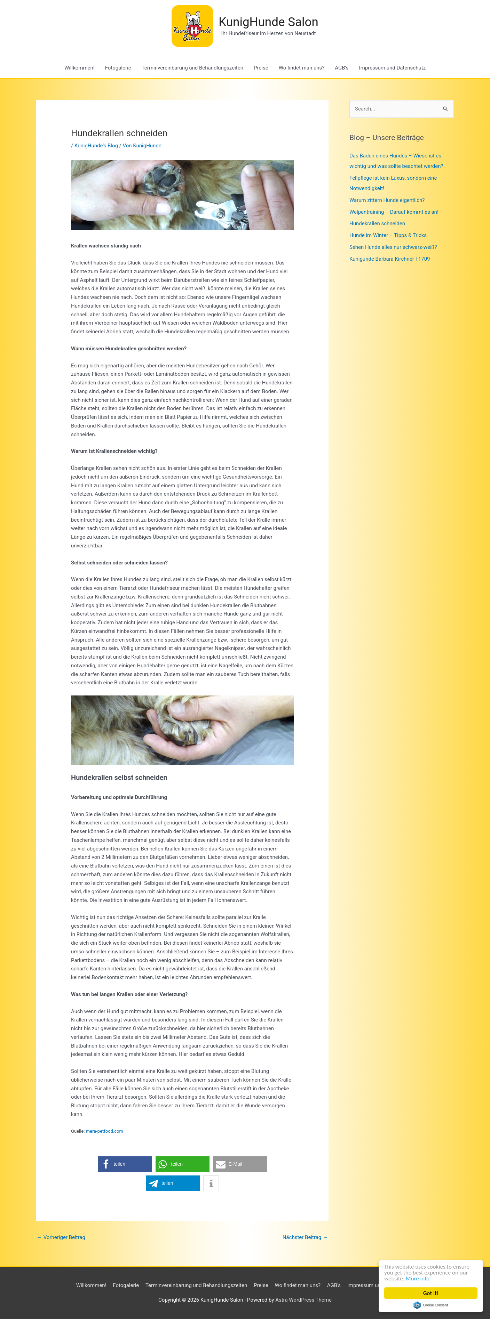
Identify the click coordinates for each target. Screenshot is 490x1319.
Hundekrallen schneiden (377, 223)
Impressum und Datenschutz (392, 68)
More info (417, 1278)
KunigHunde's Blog (96, 146)
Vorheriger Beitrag (61, 1237)
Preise (261, 68)
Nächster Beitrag (305, 1237)
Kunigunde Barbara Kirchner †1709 (389, 259)
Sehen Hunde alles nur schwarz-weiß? (393, 247)
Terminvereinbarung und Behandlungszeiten (192, 68)
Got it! (430, 1293)
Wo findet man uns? (302, 68)
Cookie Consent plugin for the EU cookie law (430, 1305)
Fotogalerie (118, 68)
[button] (125, 1164)
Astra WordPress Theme (303, 1300)
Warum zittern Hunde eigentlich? (387, 200)
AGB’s (341, 68)
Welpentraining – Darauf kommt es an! (393, 212)
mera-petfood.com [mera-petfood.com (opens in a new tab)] (104, 1131)
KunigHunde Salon (268, 22)
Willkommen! (79, 68)
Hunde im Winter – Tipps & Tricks (388, 235)
